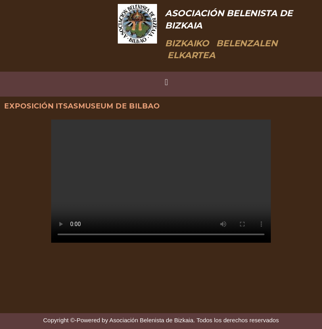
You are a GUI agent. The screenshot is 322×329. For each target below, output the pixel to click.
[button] (166, 82)
